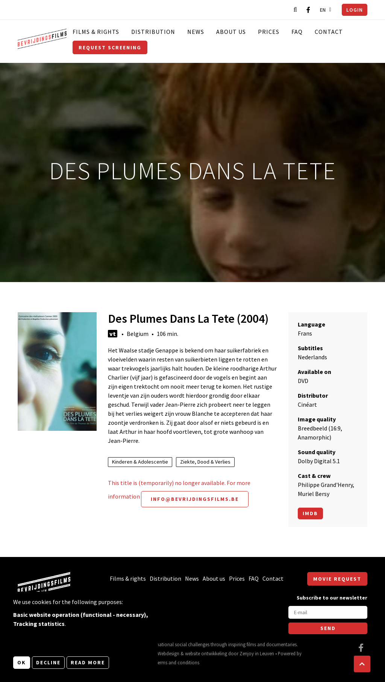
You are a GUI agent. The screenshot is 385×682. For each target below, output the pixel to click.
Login (354, 9)
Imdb (310, 513)
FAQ (297, 32)
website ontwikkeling (206, 653)
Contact (329, 32)
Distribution (153, 32)
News (195, 32)
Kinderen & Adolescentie (140, 461)
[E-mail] (327, 612)
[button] (362, 664)
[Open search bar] (295, 10)
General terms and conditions (169, 662)
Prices (268, 32)
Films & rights (96, 32)
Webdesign (168, 653)
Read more (88, 662)
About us (231, 32)
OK (21, 662)
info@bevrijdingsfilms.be (195, 499)
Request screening (110, 47)
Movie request (337, 578)
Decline (48, 662)
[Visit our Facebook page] (308, 10)
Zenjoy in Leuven (256, 653)
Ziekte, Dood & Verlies (205, 461)
